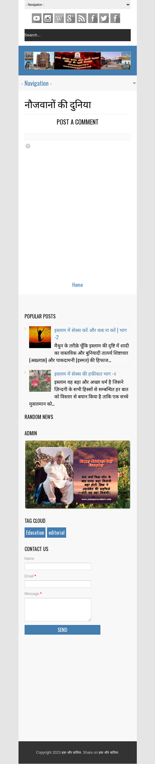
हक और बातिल (71, 752)
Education (35, 532)
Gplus (70, 18)
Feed (81, 18)
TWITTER (104, 18)
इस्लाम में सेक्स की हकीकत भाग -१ (85, 373)
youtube (37, 18)
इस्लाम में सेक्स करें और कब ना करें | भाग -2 (90, 333)
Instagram (48, 18)
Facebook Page (93, 18)
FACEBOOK (115, 18)
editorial (57, 532)
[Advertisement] (78, 686)
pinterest (59, 18)
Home (77, 284)
